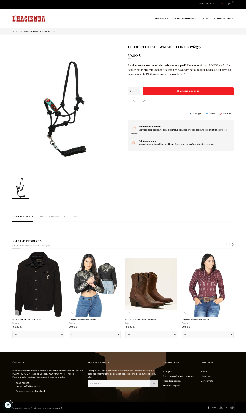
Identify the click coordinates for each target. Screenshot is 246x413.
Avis (76, 215)
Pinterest (227, 112)
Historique (206, 375)
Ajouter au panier (188, 90)
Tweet (212, 112)
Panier (204, 370)
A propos (167, 370)
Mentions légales (171, 384)
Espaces (128, 321)
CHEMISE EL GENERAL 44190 (82, 318)
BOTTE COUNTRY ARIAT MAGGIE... (141, 318)
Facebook (40, 390)
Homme (15, 321)
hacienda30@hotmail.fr (28, 385)
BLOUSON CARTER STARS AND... (27, 318)
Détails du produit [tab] (53, 215)
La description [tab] (22, 215)
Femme (72, 321)
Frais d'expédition (172, 379)
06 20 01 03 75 (19, 372)
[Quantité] (134, 90)
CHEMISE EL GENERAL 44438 (195, 318)
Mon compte (207, 379)
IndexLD (58, 407)
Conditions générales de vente (178, 375)
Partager (197, 112)
